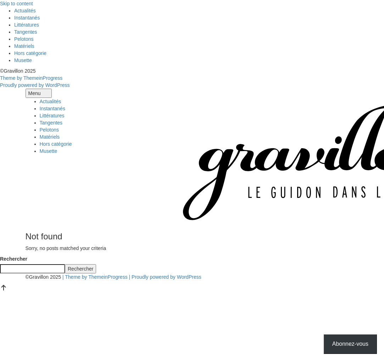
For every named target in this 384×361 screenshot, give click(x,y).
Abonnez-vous (350, 344)
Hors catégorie (30, 53)
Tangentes (25, 32)
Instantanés (27, 18)
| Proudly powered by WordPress (165, 277)
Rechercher (13, 259)
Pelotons (23, 39)
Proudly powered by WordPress (35, 85)
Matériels (24, 46)
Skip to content (16, 3)
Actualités (25, 10)
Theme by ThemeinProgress (31, 78)
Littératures (26, 25)
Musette (23, 60)
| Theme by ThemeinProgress (95, 277)
